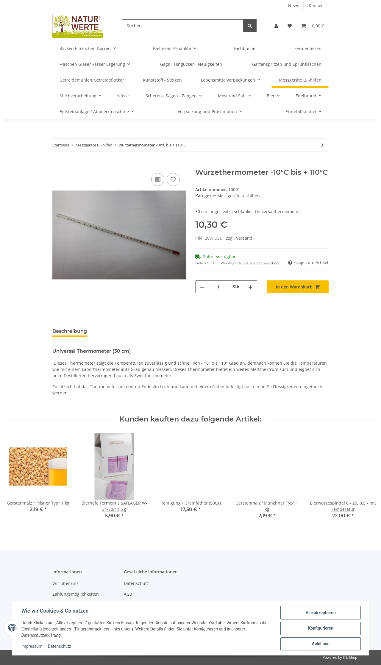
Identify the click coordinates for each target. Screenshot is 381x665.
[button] (276, 25)
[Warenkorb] (312, 25)
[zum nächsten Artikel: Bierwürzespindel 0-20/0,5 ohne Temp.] (322, 145)
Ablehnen (320, 643)
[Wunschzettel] (289, 25)
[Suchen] (182, 25)
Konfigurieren (320, 628)
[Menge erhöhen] (250, 287)
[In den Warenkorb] (57, 165)
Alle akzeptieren (320, 613)
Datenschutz (136, 583)
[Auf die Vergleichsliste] (157, 179)
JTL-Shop (350, 657)
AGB (128, 594)
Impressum (32, 646)
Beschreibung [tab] (69, 331)
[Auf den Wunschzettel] (173, 179)
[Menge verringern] (202, 287)
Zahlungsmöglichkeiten (75, 594)
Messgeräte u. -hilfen (238, 196)
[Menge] (218, 287)
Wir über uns (65, 583)
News (293, 5)
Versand (244, 238)
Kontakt (316, 5)
